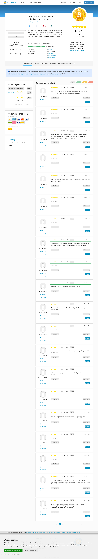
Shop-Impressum (52, 55)
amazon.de (10, 98)
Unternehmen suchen (35, 2)
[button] (31, 26)
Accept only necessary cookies (13, 550)
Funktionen (24, 2)
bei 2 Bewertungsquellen (79, 38)
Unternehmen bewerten (16, 33)
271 (78, 82)
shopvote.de (11, 92)
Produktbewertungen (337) (66, 63)
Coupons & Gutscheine (41, 63)
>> (81, 524)
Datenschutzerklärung (15, 554)
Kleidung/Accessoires (33, 22)
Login (80, 2)
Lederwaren (43, 22)
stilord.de (50, 49)
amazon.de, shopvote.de (77, 50)
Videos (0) (53, 63)
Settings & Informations (30, 550)
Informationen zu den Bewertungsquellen (20, 103)
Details (72, 87)
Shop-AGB (50, 53)
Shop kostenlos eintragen (68, 2)
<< (47, 524)
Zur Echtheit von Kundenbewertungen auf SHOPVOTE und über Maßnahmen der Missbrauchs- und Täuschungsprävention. (45, 73)
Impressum (6, 554)
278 (72, 82)
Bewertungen (27, 63)
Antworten (87, 101)
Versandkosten (51, 57)
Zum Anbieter (16, 37)
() (86, 97)
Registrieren (89, 2)
